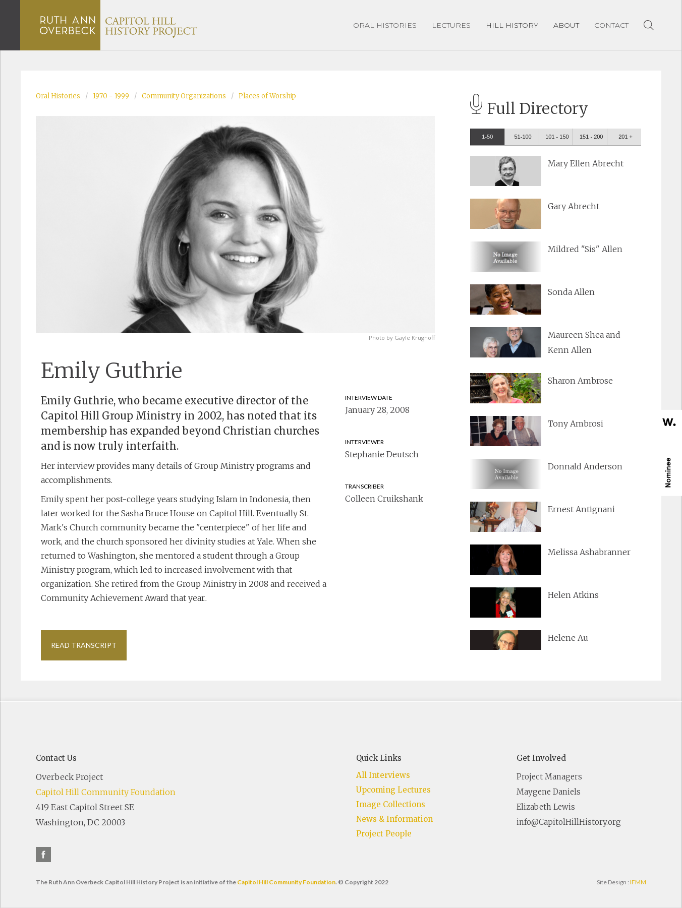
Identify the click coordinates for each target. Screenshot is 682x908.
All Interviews (383, 775)
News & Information (394, 819)
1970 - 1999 (111, 96)
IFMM (638, 882)
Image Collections (390, 804)
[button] (512, 25)
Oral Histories (58, 96)
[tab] (487, 137)
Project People (384, 833)
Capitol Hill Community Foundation (106, 792)
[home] (118, 25)
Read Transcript (84, 645)
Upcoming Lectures (393, 790)
